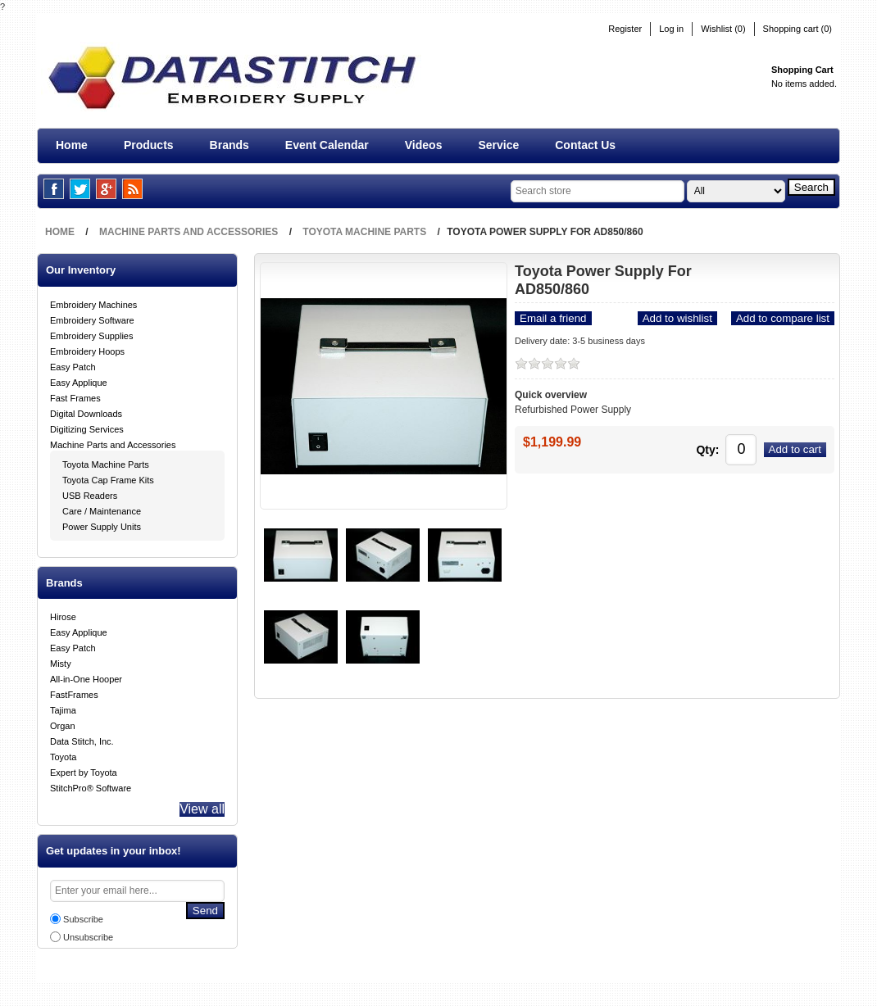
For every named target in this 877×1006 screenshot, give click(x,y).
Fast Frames (75, 395)
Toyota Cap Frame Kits (108, 477)
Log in (671, 29)
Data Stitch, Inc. (82, 738)
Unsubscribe (88, 940)
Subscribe (83, 922)
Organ (62, 722)
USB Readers (89, 492)
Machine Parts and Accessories (112, 441)
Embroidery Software (92, 317)
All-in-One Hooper (86, 676)
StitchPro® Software (90, 785)
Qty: (680, 445)
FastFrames (74, 691)
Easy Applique (78, 379)
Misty (60, 660)
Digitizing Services (87, 426)
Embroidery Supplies (92, 333)
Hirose (63, 614)
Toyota (63, 754)
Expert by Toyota (83, 769)
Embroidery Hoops (87, 348)
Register (625, 29)
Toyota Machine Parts (105, 461)
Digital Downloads (86, 410)
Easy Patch (73, 364)
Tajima (63, 707)
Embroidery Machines (93, 301)
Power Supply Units (101, 523)
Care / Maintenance (101, 508)
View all (197, 809)
